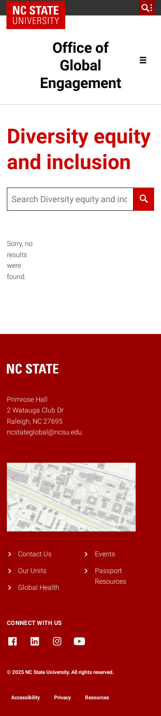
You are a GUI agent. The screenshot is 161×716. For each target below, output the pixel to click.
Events (105, 554)
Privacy (62, 698)
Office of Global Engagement (80, 65)
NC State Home (38, 7)
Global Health (38, 587)
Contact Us (35, 554)
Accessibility (25, 698)
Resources (97, 698)
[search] (147, 7)
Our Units (32, 571)
